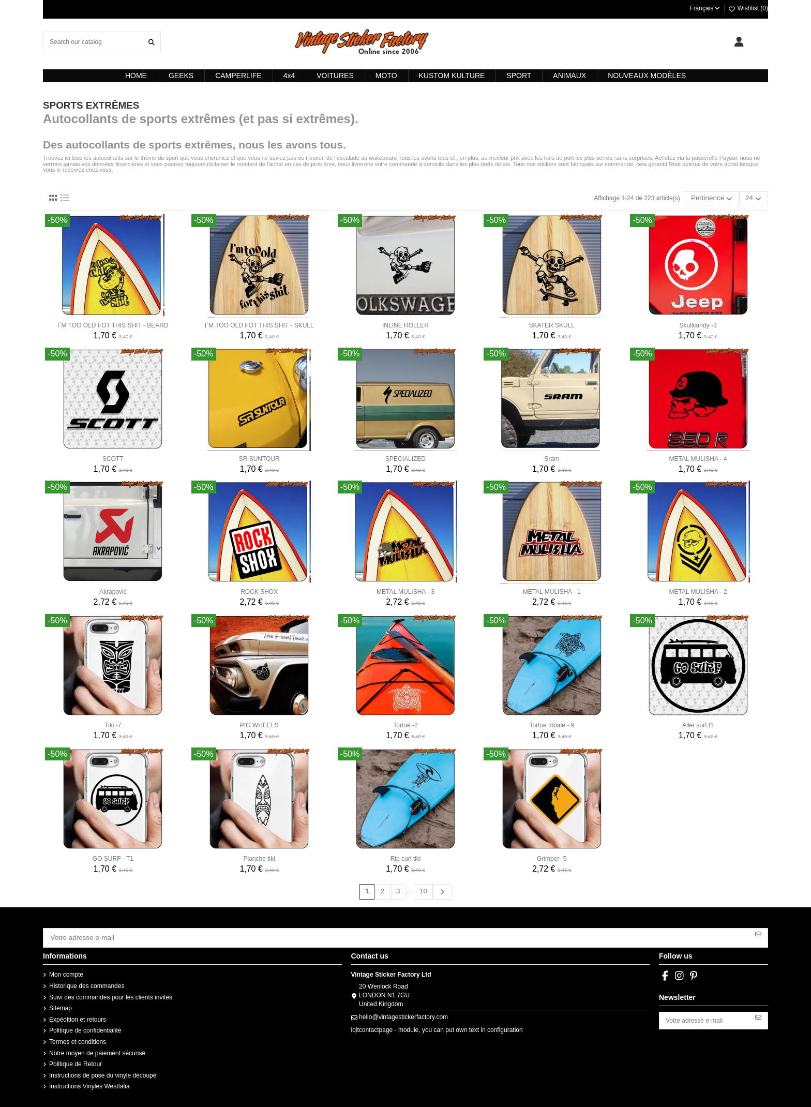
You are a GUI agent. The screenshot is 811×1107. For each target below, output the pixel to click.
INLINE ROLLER (405, 323)
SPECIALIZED (405, 457)
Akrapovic (113, 590)
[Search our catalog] (151, 42)
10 (422, 889)
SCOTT (113, 457)
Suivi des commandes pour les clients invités (110, 992)
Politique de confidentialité (85, 1026)
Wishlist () (748, 8)
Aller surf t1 (698, 723)
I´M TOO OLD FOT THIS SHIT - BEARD (112, 323)
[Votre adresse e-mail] (396, 934)
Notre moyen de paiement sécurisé (97, 1048)
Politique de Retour (75, 1059)
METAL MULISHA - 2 (698, 590)
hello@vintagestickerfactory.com (403, 1012)
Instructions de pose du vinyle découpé (102, 1070)
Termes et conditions (77, 1037)
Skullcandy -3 (698, 323)
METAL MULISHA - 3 (405, 590)
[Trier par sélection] (718, 197)
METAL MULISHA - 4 (698, 457)
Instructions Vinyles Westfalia (89, 1082)
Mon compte (66, 970)
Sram (551, 457)
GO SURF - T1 (113, 857)
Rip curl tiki (406, 857)
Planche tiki (259, 857)
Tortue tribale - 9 (551, 723)
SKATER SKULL (552, 323)
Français (705, 8)
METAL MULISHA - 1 (552, 590)
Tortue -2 (405, 723)
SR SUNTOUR (259, 457)
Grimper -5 (551, 857)
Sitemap (60, 1003)
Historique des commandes (86, 981)
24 (755, 198)
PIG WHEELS (259, 723)
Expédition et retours (77, 1015)
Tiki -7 (112, 723)
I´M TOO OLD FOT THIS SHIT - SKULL (259, 323)
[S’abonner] (758, 930)
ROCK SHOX (259, 590)
